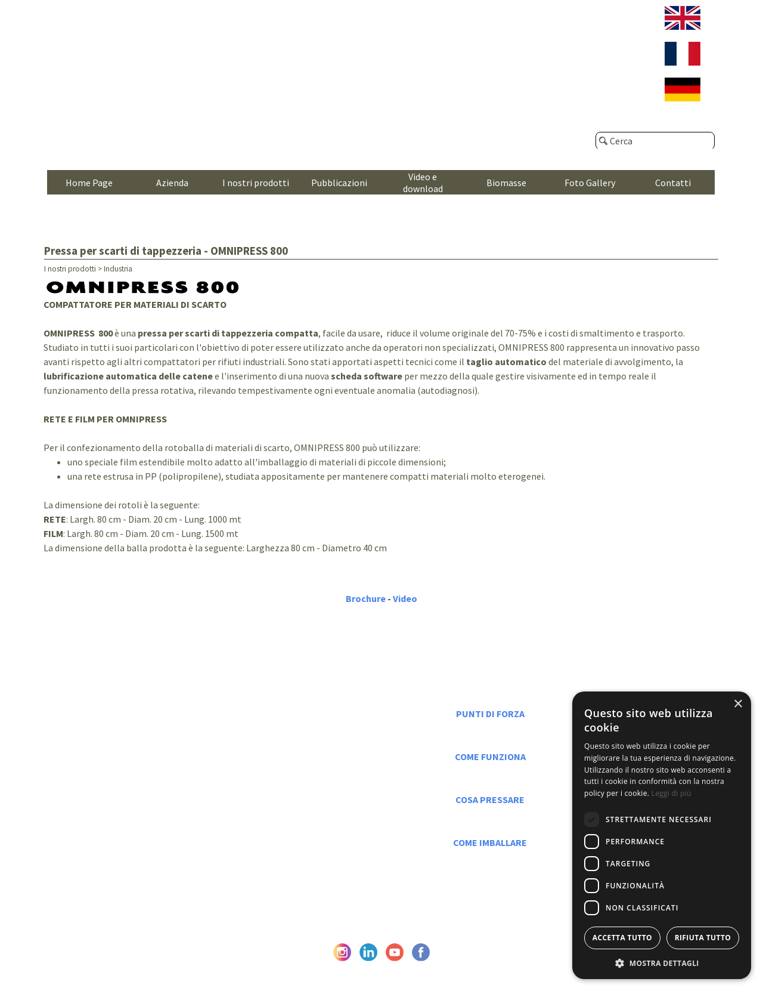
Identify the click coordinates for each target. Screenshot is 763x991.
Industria (118, 269)
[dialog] (661, 835)
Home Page (89, 183)
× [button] (737, 704)
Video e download (423, 183)
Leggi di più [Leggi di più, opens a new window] (671, 793)
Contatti (673, 183)
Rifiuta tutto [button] (703, 938)
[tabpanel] (382, 431)
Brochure (366, 598)
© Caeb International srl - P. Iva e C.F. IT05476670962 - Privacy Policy (381, 970)
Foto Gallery (590, 183)
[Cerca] (655, 141)
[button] (661, 962)
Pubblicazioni (339, 183)
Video (405, 598)
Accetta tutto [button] (622, 938)
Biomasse (506, 183)
